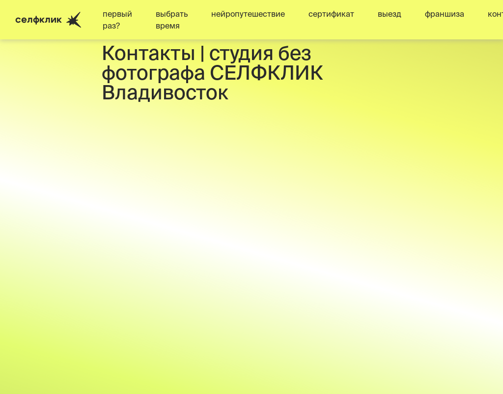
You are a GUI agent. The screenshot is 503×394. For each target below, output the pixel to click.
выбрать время (172, 19)
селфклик (48, 20)
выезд (389, 13)
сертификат (331, 13)
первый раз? (117, 19)
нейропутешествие (248, 13)
